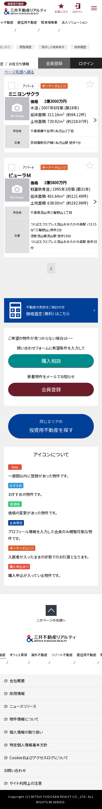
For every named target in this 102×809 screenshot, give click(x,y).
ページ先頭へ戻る (19, 72)
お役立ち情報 (19, 63)
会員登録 (54, 63)
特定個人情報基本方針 (26, 745)
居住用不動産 (27, 22)
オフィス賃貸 (18, 654)
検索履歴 (80, 47)
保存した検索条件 (52, 47)
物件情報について (21, 719)
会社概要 (14, 680)
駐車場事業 (49, 22)
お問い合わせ (15, 770)
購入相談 (51, 360)
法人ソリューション (74, 22)
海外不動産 (39, 654)
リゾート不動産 (62, 654)
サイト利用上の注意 (23, 783)
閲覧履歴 (26, 47)
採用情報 (14, 693)
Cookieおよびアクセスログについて (36, 757)
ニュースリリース (20, 706)
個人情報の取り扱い (23, 732)
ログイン (86, 63)
